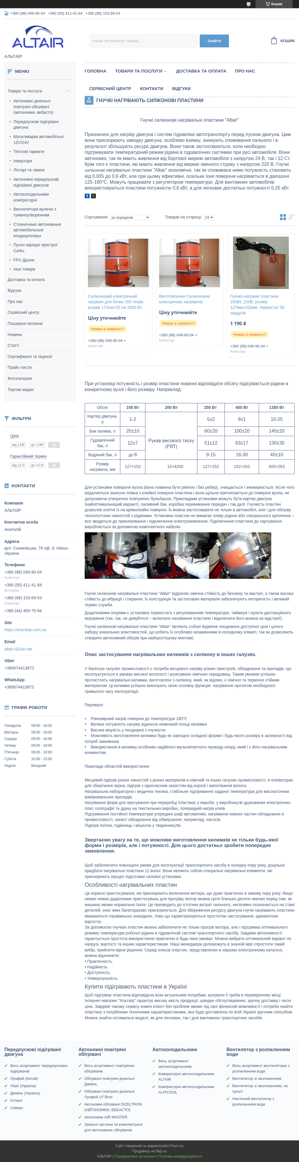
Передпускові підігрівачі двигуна (35, 124)
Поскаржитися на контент (135, 1156)
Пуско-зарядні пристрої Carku (35, 247)
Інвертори (22, 161)
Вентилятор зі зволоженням (256, 1078)
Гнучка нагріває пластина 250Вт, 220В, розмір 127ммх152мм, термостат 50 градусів (257, 304)
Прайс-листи (20, 367)
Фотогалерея (20, 378)
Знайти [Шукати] (214, 41)
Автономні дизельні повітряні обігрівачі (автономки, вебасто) (33, 107)
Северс (16, 1108)
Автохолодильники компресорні (31, 197)
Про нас (15, 301)
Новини (15, 334)
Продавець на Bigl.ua (149, 1151)
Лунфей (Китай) (24, 1078)
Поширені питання (25, 323)
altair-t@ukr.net (18, 649)
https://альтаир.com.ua (25, 629)
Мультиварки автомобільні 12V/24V (38, 139)
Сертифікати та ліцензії (30, 356)
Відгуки (14, 290)
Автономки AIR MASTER (106, 1117)
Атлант (16, 1100)
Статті (13, 345)
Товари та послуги (25, 91)
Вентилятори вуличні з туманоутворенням (34, 212)
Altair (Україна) (23, 1086)
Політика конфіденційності (180, 1156)
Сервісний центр (23, 312)
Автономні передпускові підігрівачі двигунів (36, 182)
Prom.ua (176, 1146)
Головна (95, 71)
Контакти (151, 88)
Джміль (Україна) (25, 1093)
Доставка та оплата (26, 279)
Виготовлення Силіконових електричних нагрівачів (184, 299)
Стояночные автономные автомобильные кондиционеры (37, 230)
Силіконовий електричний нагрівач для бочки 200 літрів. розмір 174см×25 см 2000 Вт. (116, 302)
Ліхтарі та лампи (29, 170)
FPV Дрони (23, 260)
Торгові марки (21, 389)
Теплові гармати (28, 151)
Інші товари (24, 269)
